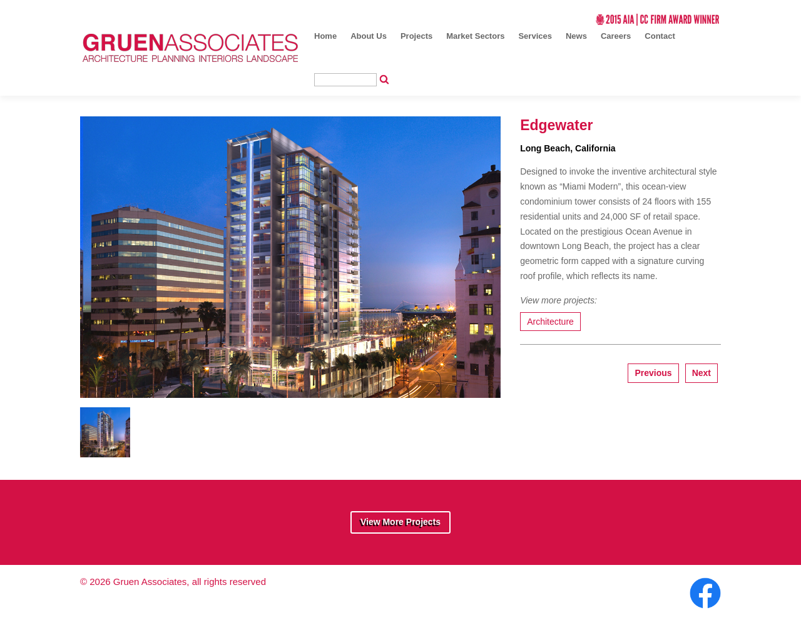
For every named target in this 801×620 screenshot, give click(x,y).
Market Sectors (475, 36)
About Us (368, 36)
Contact (660, 36)
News (576, 36)
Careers (616, 36)
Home (325, 36)
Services (535, 36)
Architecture (550, 322)
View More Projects (400, 522)
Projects (416, 36)
